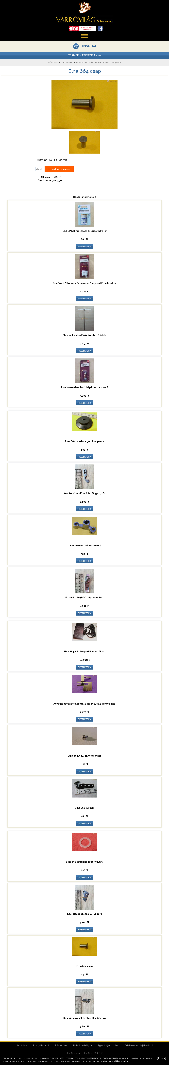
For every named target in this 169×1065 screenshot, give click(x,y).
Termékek (67, 62)
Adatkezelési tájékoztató (139, 1045)
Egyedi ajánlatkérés (109, 1045)
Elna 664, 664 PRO (110, 62)
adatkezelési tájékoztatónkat (114, 1061)
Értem (161, 1058)
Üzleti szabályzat (83, 1045)
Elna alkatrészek (86, 62)
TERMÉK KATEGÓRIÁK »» (84, 55)
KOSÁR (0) (89, 46)
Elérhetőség (61, 1045)
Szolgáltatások (41, 1045)
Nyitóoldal (22, 1045)
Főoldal (53, 62)
